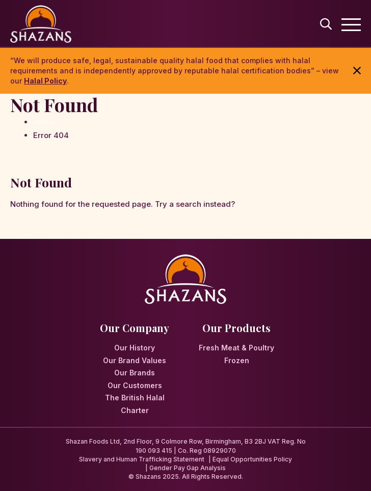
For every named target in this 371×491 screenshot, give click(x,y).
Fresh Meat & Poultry (236, 347)
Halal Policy (45, 80)
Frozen (236, 360)
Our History (134, 347)
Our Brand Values (134, 360)
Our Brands (134, 372)
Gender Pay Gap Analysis (187, 468)
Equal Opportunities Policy (252, 459)
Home (44, 122)
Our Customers (135, 385)
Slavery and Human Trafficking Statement (141, 459)
